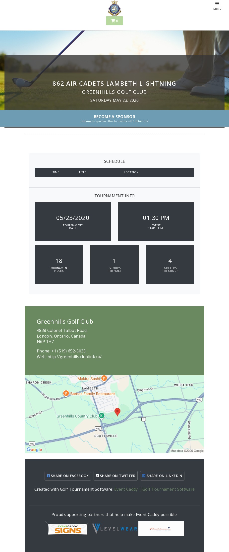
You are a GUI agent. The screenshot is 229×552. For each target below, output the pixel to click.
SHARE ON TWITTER (116, 475)
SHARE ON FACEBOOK (68, 475)
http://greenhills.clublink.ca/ (75, 356)
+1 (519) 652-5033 (68, 351)
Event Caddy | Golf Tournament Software (154, 489)
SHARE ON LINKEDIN (162, 475)
